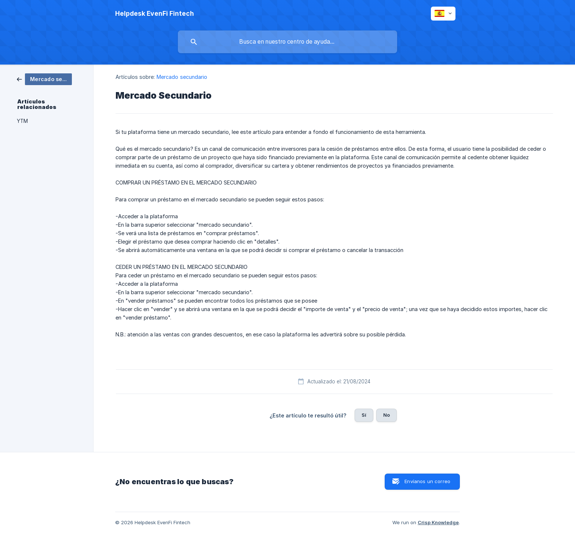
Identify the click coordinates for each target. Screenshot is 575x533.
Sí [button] (364, 415)
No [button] (386, 415)
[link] (44, 78)
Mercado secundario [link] (182, 77)
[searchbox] (287, 41)
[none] (154, 14)
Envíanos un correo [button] (427, 481)
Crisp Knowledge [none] (438, 522)
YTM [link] (22, 121)
